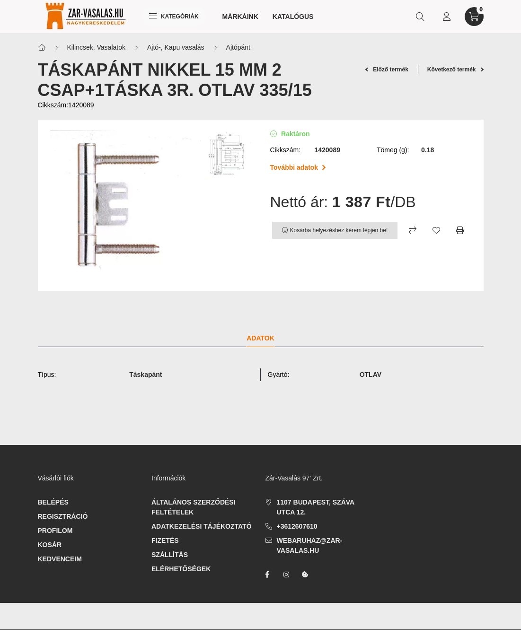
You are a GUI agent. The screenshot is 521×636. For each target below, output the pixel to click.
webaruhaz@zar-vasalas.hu (310, 545)
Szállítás (169, 554)
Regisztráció (63, 516)
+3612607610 (297, 526)
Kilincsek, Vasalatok (96, 47)
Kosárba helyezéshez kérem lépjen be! (339, 230)
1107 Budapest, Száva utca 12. (315, 507)
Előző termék (386, 69)
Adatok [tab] (260, 338)
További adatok (298, 167)
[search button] (420, 16)
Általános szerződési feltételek (193, 507)
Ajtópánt (238, 47)
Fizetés (165, 540)
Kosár (50, 545)
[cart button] (474, 16)
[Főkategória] (41, 47)
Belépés (53, 502)
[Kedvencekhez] (436, 230)
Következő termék (455, 69)
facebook (267, 574)
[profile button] (446, 16)
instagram (286, 574)
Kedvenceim (60, 559)
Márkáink (240, 16)
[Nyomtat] (459, 230)
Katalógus (293, 16)
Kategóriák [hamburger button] (174, 16)
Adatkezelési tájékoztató (201, 526)
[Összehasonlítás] (412, 230)
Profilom (55, 530)
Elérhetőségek (181, 569)
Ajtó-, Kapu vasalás (175, 47)
